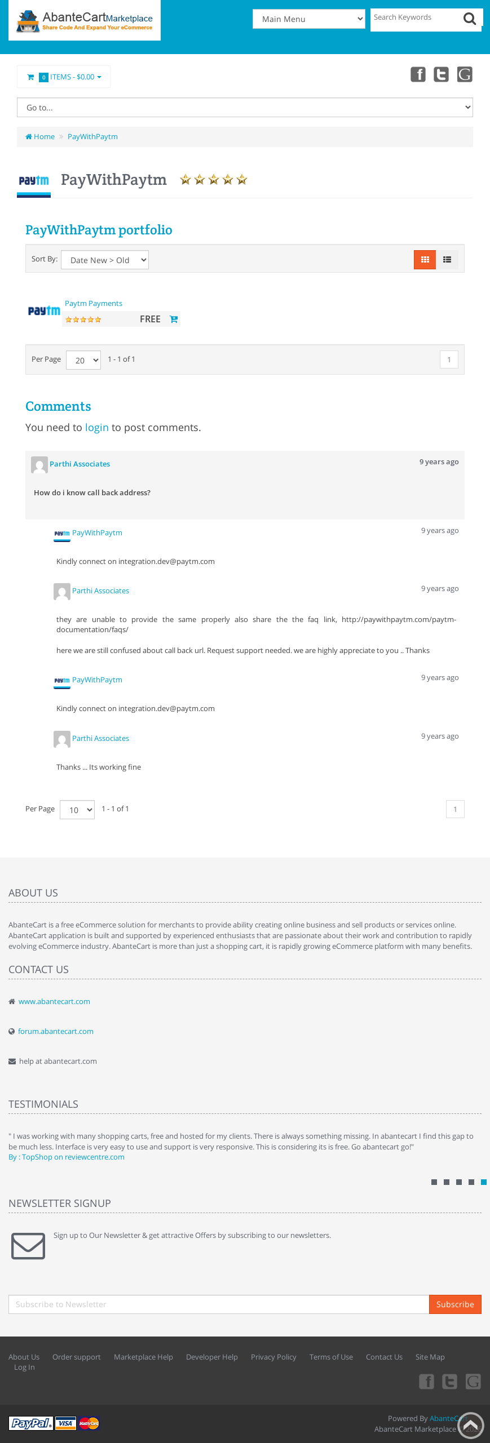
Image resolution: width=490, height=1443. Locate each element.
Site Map (430, 1357)
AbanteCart (449, 1418)
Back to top (470, 1425)
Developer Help (212, 1357)
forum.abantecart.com (56, 1031)
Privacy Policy (274, 1357)
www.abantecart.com (54, 1001)
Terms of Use (331, 1357)
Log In (24, 1367)
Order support (76, 1357)
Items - (63, 77)
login (97, 427)
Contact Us (384, 1357)
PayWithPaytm (93, 136)
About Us (23, 1357)
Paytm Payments (93, 303)
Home (40, 136)
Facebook (415, 73)
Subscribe (455, 1304)
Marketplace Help (143, 1357)
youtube (465, 73)
